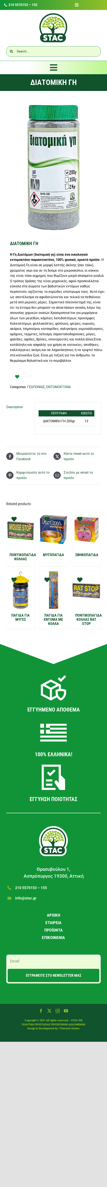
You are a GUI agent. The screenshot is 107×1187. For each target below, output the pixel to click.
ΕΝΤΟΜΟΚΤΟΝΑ (58, 387)
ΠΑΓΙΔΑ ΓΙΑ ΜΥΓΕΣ (20, 617)
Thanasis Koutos (70, 1028)
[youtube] (66, 1011)
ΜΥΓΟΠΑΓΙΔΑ (53, 555)
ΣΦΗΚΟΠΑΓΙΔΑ (86, 555)
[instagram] (58, 1011)
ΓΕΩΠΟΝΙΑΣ (36, 387)
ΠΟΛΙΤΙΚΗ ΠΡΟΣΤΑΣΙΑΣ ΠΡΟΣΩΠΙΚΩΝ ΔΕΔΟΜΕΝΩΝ (53, 1024)
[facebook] (41, 1011)
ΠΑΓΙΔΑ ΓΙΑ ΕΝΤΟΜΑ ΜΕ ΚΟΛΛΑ (53, 619)
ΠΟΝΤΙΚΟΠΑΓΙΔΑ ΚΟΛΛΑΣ (23, 557)
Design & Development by (42, 1028)
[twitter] (49, 1011)
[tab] (18, 407)
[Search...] (53, 51)
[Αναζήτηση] (11, 51)
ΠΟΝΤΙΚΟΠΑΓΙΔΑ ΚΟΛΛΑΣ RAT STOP (88, 619)
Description (14, 407)
